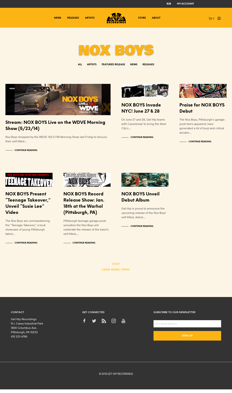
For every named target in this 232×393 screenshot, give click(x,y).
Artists (90, 18)
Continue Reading (25, 152)
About (156, 18)
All (80, 64)
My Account (185, 4)
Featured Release (113, 64)
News (57, 18)
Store (142, 18)
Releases (73, 18)
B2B (169, 4)
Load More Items (116, 273)
